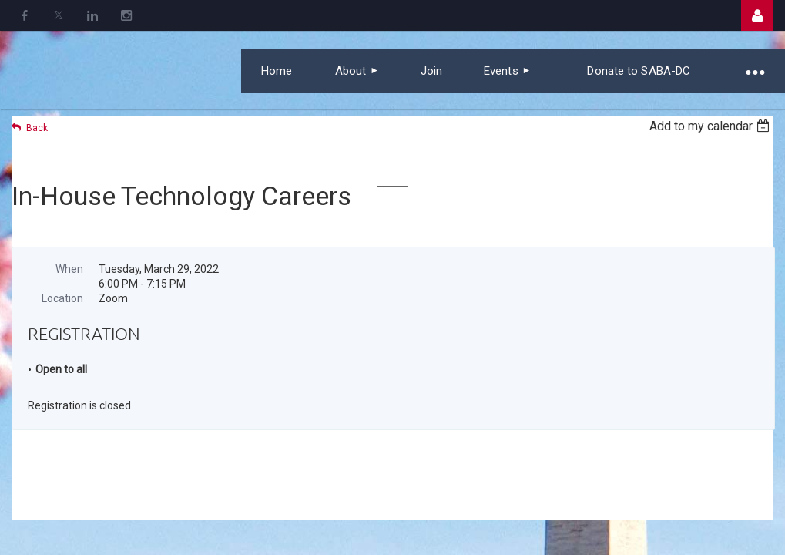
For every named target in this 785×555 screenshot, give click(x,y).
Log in (757, 15)
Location (62, 298)
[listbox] (711, 126)
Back (37, 128)
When (69, 269)
